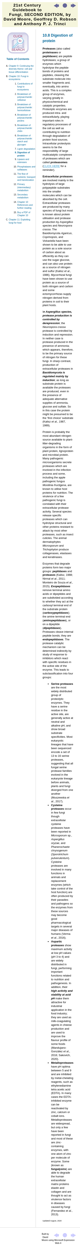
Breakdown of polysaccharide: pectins (24, 118)
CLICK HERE (52, 166)
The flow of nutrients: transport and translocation (26, 177)
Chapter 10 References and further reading (25, 205)
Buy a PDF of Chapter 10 (23, 214)
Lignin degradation (26, 149)
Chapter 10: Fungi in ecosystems (19, 77)
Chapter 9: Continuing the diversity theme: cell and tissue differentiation (21, 69)
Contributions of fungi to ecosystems (25, 87)
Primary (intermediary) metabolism (24, 187)
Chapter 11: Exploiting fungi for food (19, 221)
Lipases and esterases (23, 160)
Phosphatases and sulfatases (26, 168)
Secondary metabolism (22, 196)
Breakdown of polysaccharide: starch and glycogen (24, 140)
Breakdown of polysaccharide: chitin (24, 128)
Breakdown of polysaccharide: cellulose (24, 97)
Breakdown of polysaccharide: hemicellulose (24, 107)
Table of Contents (17, 59)
